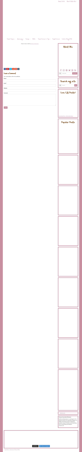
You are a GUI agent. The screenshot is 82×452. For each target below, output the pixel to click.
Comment (6, 93)
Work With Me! (71, 1)
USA (34, 39)
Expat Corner (56, 39)
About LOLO (61, 1)
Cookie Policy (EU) (67, 39)
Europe (28, 39)
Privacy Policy (17, 449)
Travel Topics (11, 39)
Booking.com (62, 413)
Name (5, 78)
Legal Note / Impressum (9, 449)
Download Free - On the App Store (68, 106)
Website (5, 88)
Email (5, 83)
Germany (20, 39)
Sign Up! (74, 73)
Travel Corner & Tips (44, 39)
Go (75, 85)
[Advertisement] (68, 390)
